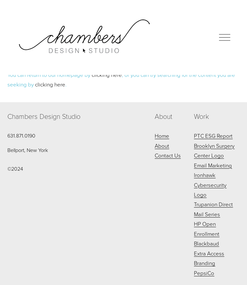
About (162, 145)
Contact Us (168, 155)
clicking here (50, 84)
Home (162, 135)
